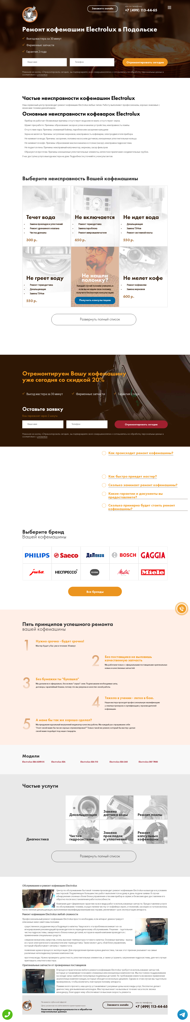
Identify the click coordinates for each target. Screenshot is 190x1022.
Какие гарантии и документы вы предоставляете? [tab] (135, 495)
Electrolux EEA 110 (89, 761)
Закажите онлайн (102, 8)
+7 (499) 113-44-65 (141, 10)
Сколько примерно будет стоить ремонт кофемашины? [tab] (141, 507)
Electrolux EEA (58, 761)
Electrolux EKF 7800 (148, 761)
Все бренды (95, 592)
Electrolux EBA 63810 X (33, 761)
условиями (42, 75)
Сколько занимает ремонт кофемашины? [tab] (143, 485)
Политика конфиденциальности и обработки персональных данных (66, 1010)
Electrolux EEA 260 (119, 761)
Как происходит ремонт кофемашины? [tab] (140, 453)
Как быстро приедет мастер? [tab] (132, 477)
